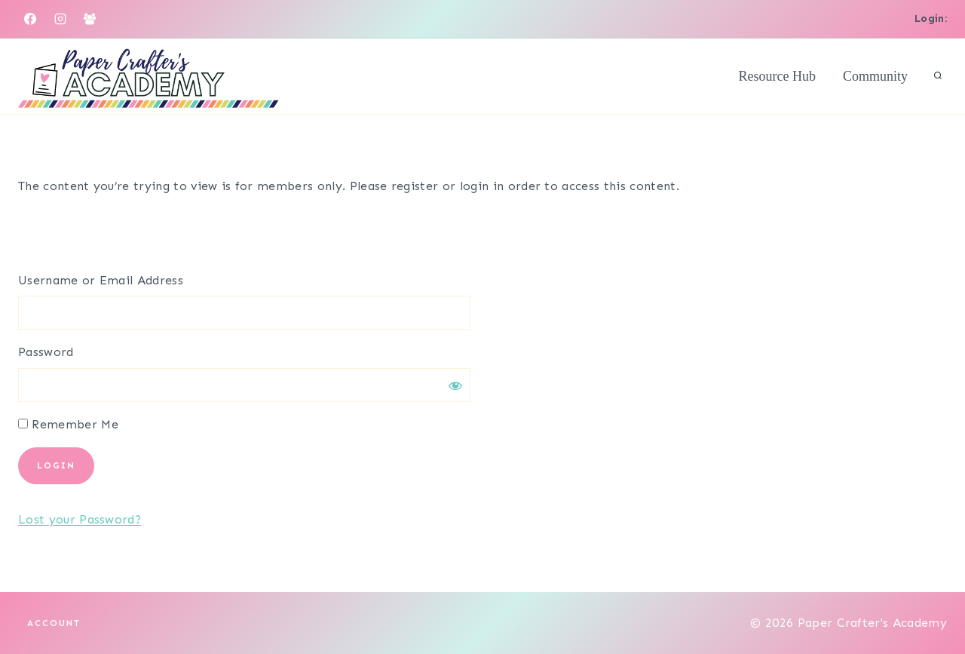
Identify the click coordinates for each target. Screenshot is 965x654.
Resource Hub (777, 76)
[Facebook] (30, 19)
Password (46, 352)
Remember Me (68, 424)
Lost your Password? (79, 519)
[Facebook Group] (90, 19)
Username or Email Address (100, 280)
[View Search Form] (938, 76)
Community (875, 76)
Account (54, 623)
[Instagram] (60, 19)
